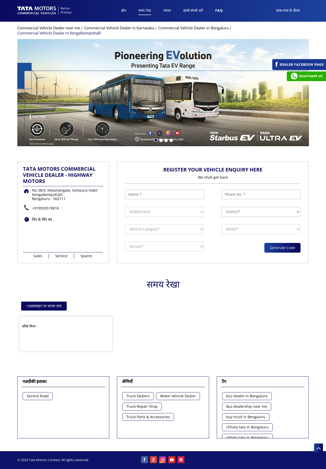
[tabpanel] (163, 92)
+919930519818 (45, 208)
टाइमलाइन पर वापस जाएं (44, 305)
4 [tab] (170, 140)
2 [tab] (160, 140)
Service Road (38, 396)
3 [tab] (165, 140)
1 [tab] (155, 140)
